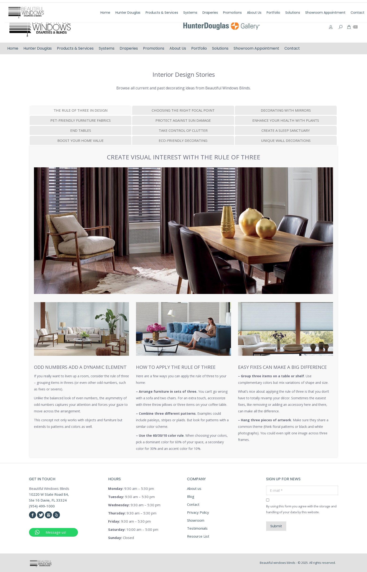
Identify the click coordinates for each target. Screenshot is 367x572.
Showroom (195, 520)
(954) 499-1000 (284, 5)
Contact (193, 504)
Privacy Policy (198, 512)
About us (194, 488)
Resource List (198, 536)
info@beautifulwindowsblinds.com (331, 5)
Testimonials (197, 528)
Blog (190, 496)
